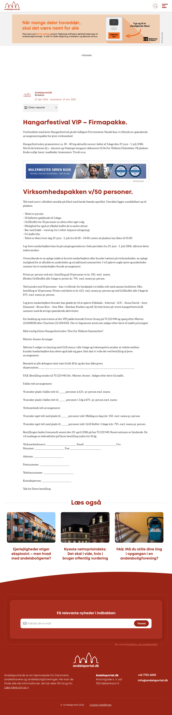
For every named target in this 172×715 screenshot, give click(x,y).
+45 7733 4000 (147, 675)
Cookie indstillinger (101, 705)
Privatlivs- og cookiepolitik (141, 645)
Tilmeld (141, 624)
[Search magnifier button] (155, 6)
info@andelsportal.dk (153, 680)
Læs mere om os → (16, 687)
